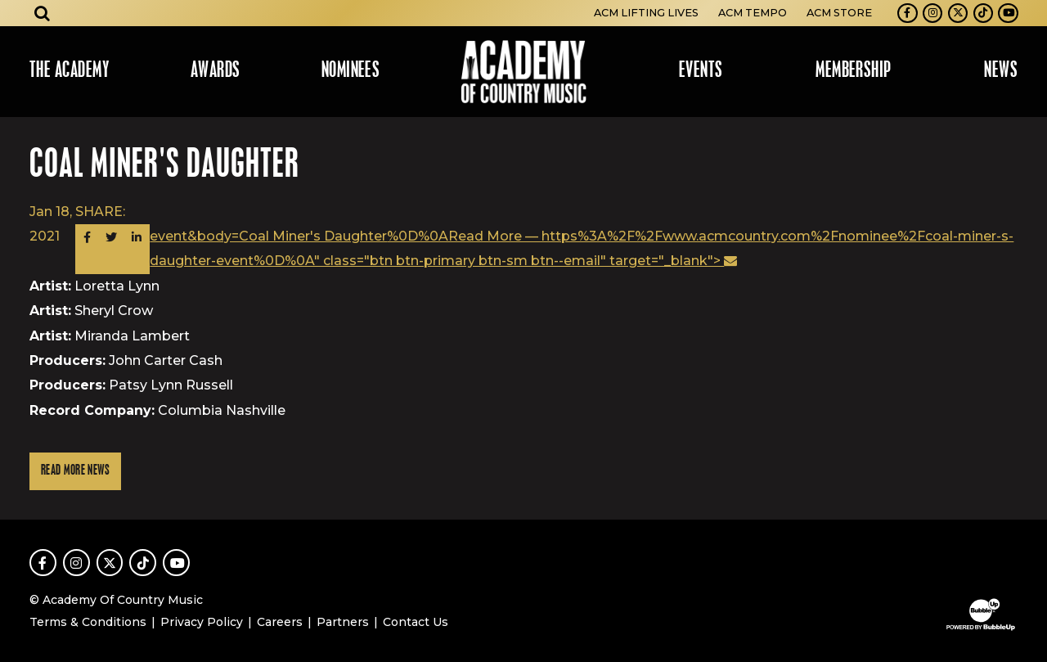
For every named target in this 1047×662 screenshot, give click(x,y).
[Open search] (42, 13)
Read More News (75, 471)
